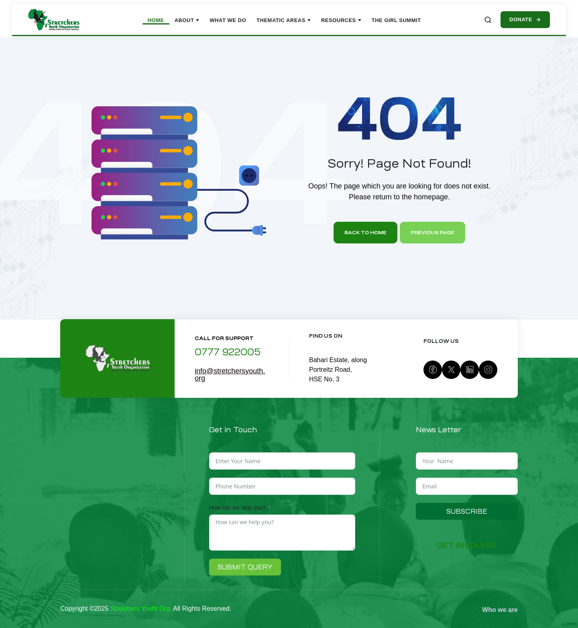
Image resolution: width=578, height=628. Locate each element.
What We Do (228, 20)
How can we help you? (237, 507)
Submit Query (245, 567)
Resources (341, 20)
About (187, 20)
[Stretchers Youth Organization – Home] (53, 19)
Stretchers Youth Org (140, 608)
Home (156, 20)
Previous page (432, 232)
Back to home (365, 232)
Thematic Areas (283, 20)
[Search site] (488, 20)
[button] (466, 545)
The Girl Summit (396, 20)
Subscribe (466, 511)
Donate (525, 19)
